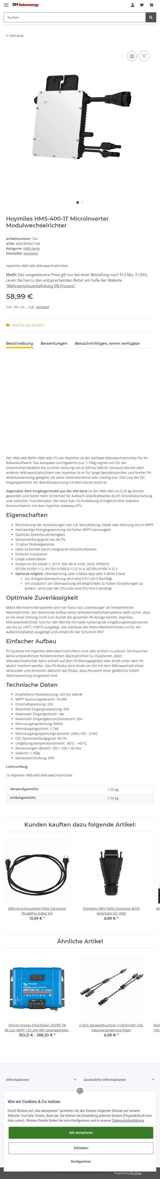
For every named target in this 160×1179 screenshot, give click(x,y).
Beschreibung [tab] (19, 343)
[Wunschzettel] (141, 5)
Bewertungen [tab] (54, 343)
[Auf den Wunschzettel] (144, 56)
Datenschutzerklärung (128, 1120)
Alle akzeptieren (81, 1133)
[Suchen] (75, 17)
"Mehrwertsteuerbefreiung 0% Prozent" (41, 285)
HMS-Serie (31, 248)
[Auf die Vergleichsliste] (132, 56)
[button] (132, 5)
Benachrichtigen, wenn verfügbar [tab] (107, 343)
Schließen (81, 1148)
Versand (42, 307)
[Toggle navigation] (6, 3)
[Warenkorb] (151, 5)
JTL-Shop (135, 1173)
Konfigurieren (81, 1161)
